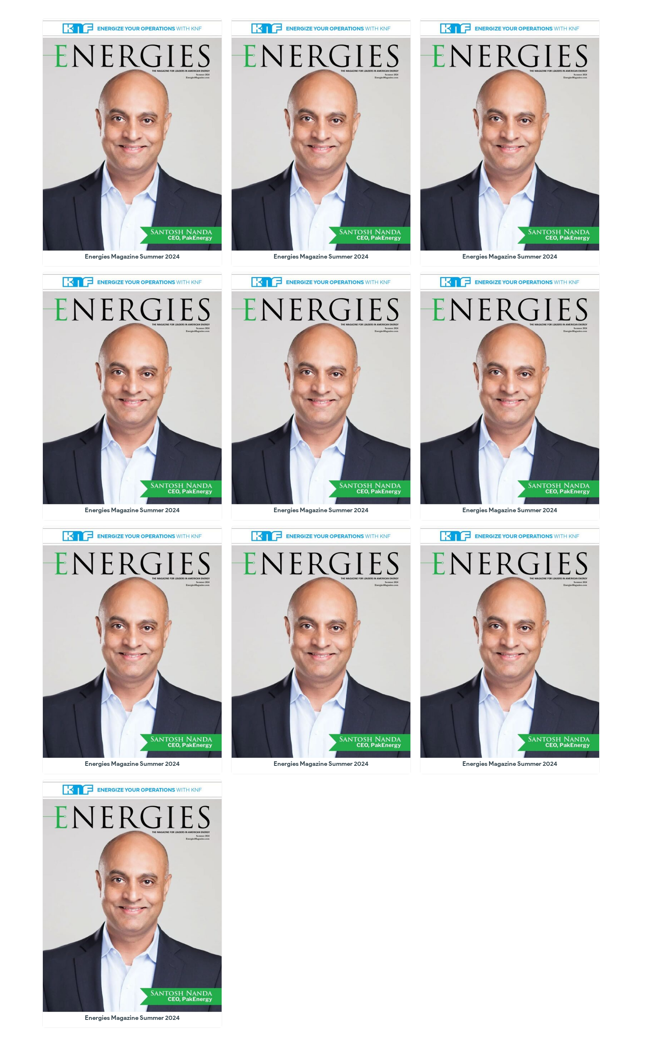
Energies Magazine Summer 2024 (132, 256)
